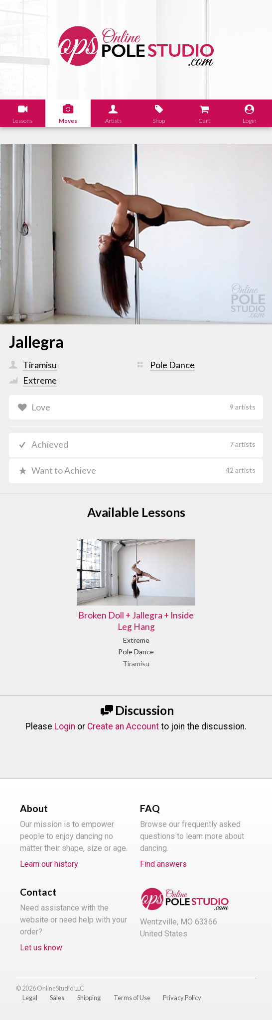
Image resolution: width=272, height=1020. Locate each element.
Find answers (163, 864)
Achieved (143, 444)
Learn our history (49, 864)
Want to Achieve (143, 470)
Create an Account (123, 726)
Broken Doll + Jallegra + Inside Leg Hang (136, 621)
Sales (57, 998)
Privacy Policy (182, 998)
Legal (29, 998)
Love (143, 407)
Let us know (41, 947)
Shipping (89, 998)
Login (64, 726)
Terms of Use (132, 998)
